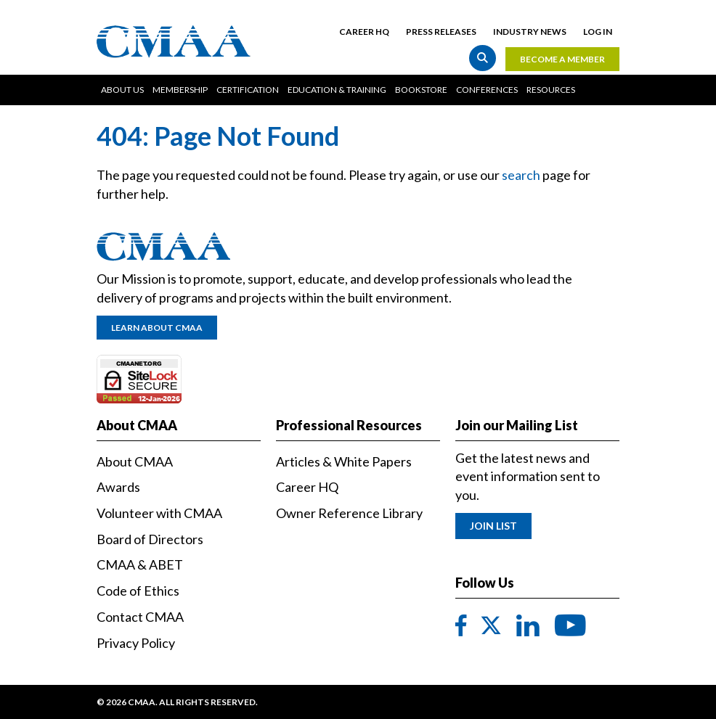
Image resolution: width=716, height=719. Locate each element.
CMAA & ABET (140, 564)
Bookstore (421, 89)
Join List (493, 525)
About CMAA (135, 461)
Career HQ (364, 31)
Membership (180, 89)
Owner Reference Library (349, 513)
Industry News (529, 31)
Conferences (487, 89)
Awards (118, 487)
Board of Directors (150, 539)
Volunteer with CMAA (159, 513)
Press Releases (441, 31)
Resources (550, 89)
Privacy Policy (136, 643)
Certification (247, 89)
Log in (597, 31)
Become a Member (562, 59)
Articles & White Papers (344, 461)
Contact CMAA (140, 617)
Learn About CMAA (157, 327)
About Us (122, 89)
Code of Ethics (138, 591)
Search (482, 57)
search (521, 175)
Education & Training (337, 89)
